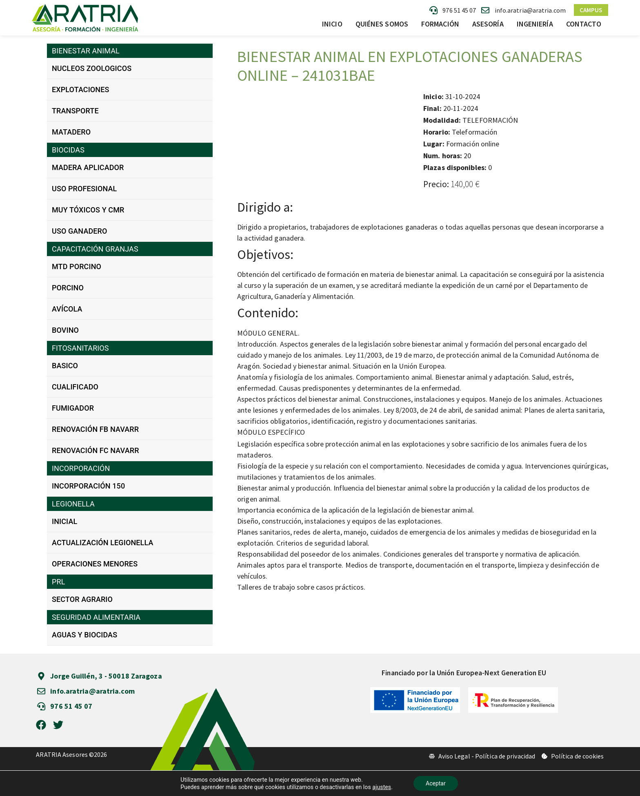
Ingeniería (535, 24)
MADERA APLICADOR (88, 167)
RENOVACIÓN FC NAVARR (95, 450)
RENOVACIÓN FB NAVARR (95, 429)
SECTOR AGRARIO (82, 599)
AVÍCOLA (67, 309)
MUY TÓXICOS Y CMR (88, 210)
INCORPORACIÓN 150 (88, 486)
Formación (440, 24)
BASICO (65, 365)
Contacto (584, 24)
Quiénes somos (382, 24)
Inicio (332, 24)
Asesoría (488, 24)
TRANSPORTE (75, 110)
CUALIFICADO (75, 387)
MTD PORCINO (76, 266)
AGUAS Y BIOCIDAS (84, 634)
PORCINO (68, 287)
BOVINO (65, 330)
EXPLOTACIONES (80, 89)
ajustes (381, 787)
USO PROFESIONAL (84, 188)
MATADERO (71, 132)
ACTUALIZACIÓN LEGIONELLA (102, 542)
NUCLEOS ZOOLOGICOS (91, 68)
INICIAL (64, 521)
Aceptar (436, 783)
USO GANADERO (79, 231)
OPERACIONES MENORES (95, 563)
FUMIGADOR (73, 408)
